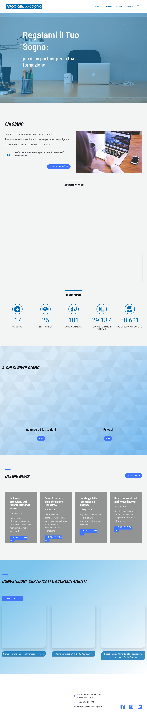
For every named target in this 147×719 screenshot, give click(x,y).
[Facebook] (122, 673)
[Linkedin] (139, 673)
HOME (101, 6)
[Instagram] (131, 673)
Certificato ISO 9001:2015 (64, 714)
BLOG (131, 6)
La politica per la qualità (83, 714)
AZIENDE (111, 6)
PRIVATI (121, 6)
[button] (59, 166)
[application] (104, 6)
